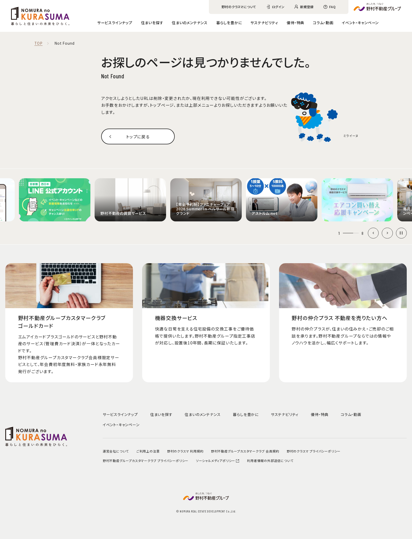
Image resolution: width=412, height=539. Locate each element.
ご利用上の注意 (148, 451)
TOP (38, 43)
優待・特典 (295, 22)
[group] (54, 199)
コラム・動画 (323, 22)
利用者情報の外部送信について (270, 460)
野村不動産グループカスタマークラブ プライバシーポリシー (145, 460)
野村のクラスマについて (239, 6)
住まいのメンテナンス (190, 22)
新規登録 (306, 6)
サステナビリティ (264, 22)
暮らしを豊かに (229, 22)
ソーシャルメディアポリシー (218, 460)
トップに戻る (138, 136)
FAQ (332, 6)
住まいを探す (152, 22)
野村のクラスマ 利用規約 (185, 451)
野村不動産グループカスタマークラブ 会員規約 (245, 451)
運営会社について (116, 451)
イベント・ (360, 22)
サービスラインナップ (114, 22)
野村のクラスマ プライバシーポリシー (314, 451)
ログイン (278, 6)
